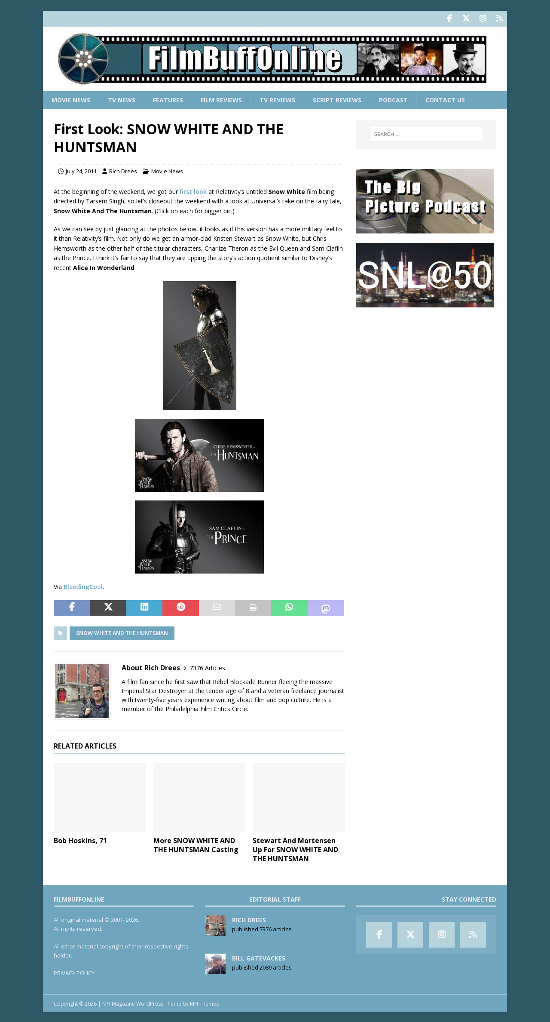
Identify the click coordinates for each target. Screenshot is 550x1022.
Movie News (71, 99)
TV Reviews (277, 99)
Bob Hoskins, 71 (80, 840)
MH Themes (204, 1003)
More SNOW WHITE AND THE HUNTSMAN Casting (195, 844)
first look (193, 191)
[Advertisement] (426, 370)
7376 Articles (207, 667)
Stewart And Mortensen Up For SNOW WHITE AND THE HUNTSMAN (295, 849)
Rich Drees (123, 171)
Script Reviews (337, 99)
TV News (121, 99)
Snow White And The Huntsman (122, 632)
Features (168, 99)
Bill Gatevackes (258, 957)
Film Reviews (221, 99)
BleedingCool (83, 586)
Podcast (393, 99)
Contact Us (445, 99)
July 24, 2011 (81, 171)
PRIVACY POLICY (74, 972)
